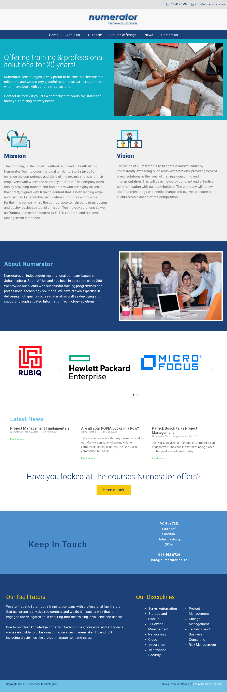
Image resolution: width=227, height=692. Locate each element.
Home (53, 35)
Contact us (169, 35)
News (149, 35)
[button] (133, 395)
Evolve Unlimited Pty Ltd (207, 684)
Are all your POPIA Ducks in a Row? (110, 428)
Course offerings (123, 35)
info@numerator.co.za (169, 560)
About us (73, 35)
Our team (95, 35)
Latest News (26, 419)
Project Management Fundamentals (40, 428)
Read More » (17, 439)
